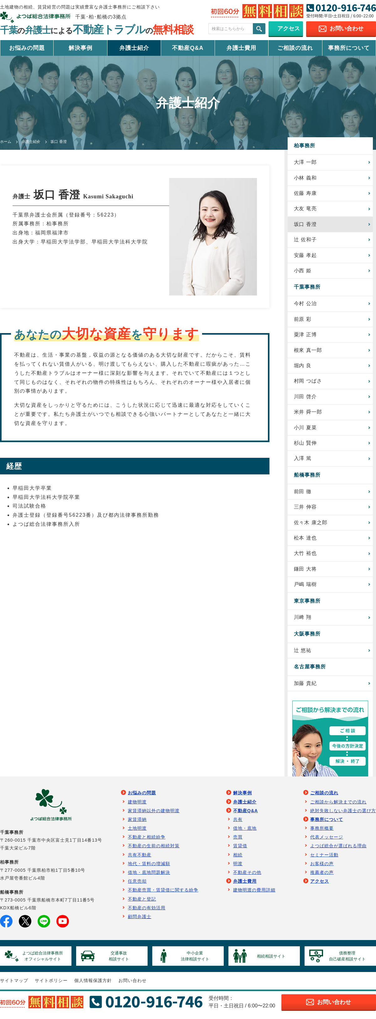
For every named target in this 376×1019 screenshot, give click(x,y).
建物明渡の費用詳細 (254, 893)
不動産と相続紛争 (146, 840)
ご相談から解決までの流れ (338, 804)
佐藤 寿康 (305, 193)
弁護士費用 (241, 48)
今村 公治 (305, 304)
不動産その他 (247, 875)
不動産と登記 (142, 902)
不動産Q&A (187, 48)
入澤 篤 (302, 460)
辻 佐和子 (305, 240)
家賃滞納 (137, 822)
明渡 (238, 867)
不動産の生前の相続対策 (154, 849)
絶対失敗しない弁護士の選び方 (343, 814)
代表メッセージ (326, 840)
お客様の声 (322, 867)
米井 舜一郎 (308, 413)
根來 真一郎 (308, 351)
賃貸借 (240, 849)
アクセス (319, 884)
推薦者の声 (322, 875)
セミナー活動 (324, 858)
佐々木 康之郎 (310, 524)
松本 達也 (305, 540)
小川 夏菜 (305, 429)
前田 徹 (302, 493)
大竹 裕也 (305, 556)
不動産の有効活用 (146, 911)
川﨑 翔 (302, 620)
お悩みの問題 (27, 48)
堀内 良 (302, 366)
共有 (238, 822)
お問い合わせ (132, 984)
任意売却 (137, 884)
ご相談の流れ (295, 48)
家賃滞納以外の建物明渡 (154, 814)
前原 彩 (302, 320)
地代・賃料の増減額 (149, 867)
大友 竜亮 (305, 209)
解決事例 (80, 48)
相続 (238, 858)
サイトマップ (14, 984)
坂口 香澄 (305, 224)
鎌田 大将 (305, 571)
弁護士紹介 (134, 48)
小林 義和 (305, 177)
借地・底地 (245, 831)
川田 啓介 (305, 398)
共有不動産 (139, 858)
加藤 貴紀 (305, 686)
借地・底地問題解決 (149, 875)
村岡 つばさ (308, 382)
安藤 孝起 (305, 256)
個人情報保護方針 (93, 984)
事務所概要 (322, 831)
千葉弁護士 (97, 30)
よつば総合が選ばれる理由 (338, 849)
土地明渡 (137, 831)
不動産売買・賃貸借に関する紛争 (163, 893)
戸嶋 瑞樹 (305, 587)
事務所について (349, 48)
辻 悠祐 (302, 653)
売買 (238, 840)
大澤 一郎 (305, 162)
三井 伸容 (305, 509)
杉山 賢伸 (305, 444)
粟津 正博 (305, 335)
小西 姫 (302, 271)
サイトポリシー (51, 984)
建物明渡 (137, 804)
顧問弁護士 (139, 919)
